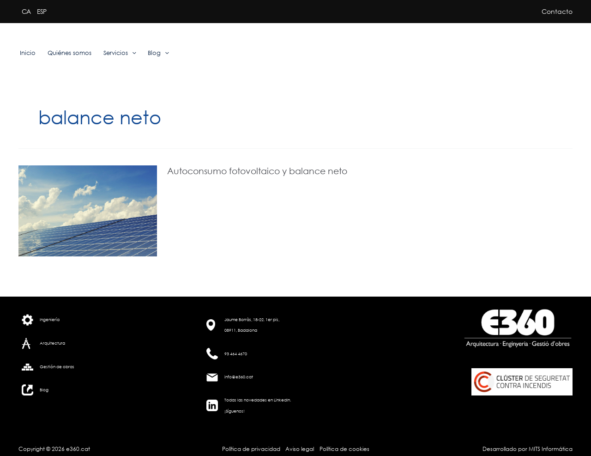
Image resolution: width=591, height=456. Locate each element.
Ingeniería (50, 319)
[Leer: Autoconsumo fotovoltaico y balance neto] (87, 210)
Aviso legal (299, 449)
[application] (132, 53)
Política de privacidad (251, 449)
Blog (158, 53)
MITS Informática (550, 449)
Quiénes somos (69, 53)
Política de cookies (344, 449)
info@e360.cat (238, 377)
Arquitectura (52, 343)
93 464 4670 (235, 354)
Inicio (28, 53)
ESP (41, 11)
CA (26, 11)
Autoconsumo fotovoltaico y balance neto (257, 170)
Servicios (119, 53)
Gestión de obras (57, 367)
